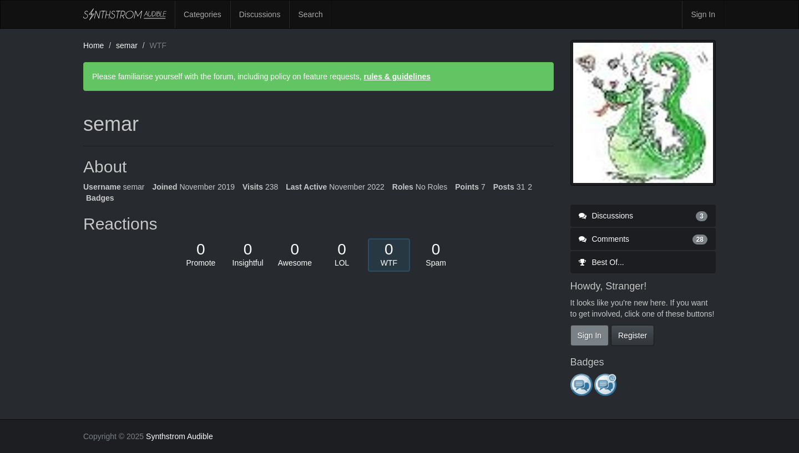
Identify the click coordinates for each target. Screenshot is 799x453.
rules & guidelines (397, 76)
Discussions (260, 14)
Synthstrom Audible (124, 14)
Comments (643, 239)
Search (310, 14)
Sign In (703, 14)
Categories (202, 14)
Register (632, 335)
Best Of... (601, 262)
